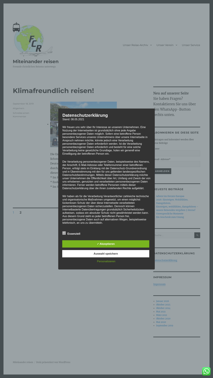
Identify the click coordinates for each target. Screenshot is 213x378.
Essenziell (71, 233)
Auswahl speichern (106, 253)
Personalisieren (106, 261)
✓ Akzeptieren (106, 243)
